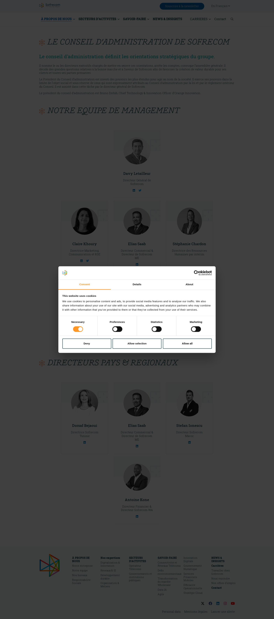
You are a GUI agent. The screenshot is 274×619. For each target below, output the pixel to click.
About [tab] (189, 284)
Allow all (187, 343)
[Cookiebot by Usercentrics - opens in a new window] (196, 272)
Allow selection (136, 343)
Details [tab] (137, 284)
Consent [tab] (84, 284)
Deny (87, 343)
